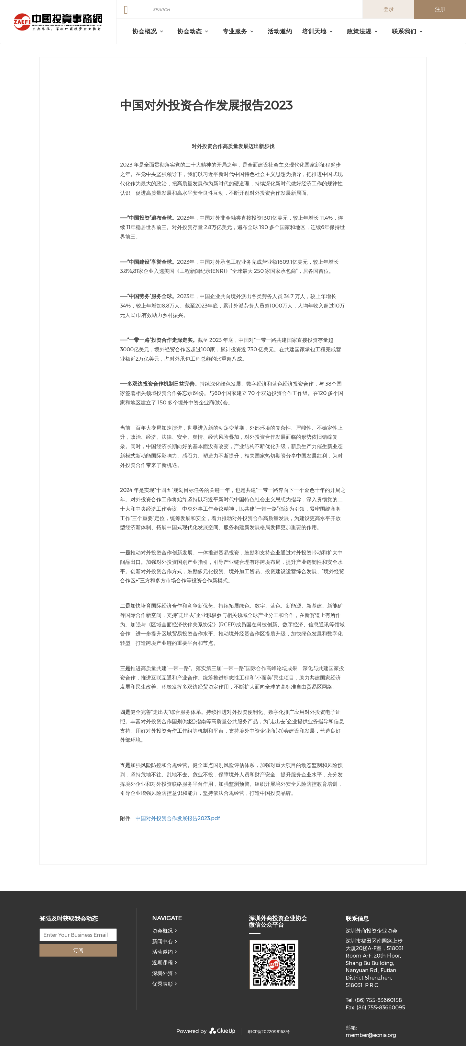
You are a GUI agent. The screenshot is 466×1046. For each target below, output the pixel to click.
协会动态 (189, 31)
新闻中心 (162, 941)
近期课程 (162, 962)
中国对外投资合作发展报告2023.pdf (178, 818)
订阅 (78, 950)
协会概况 (162, 931)
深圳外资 (162, 973)
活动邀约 (280, 31)
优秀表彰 (162, 984)
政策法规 (359, 31)
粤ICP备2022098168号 (268, 1031)
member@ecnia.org (371, 1035)
